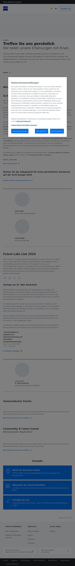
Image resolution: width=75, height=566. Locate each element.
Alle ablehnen (41, 131)
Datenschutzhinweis (23, 121)
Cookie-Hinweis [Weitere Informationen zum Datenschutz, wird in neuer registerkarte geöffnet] (16, 125)
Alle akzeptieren (57, 131)
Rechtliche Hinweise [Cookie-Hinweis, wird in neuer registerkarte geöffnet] (30, 125)
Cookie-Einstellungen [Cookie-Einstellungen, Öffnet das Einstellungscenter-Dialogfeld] (19, 131)
